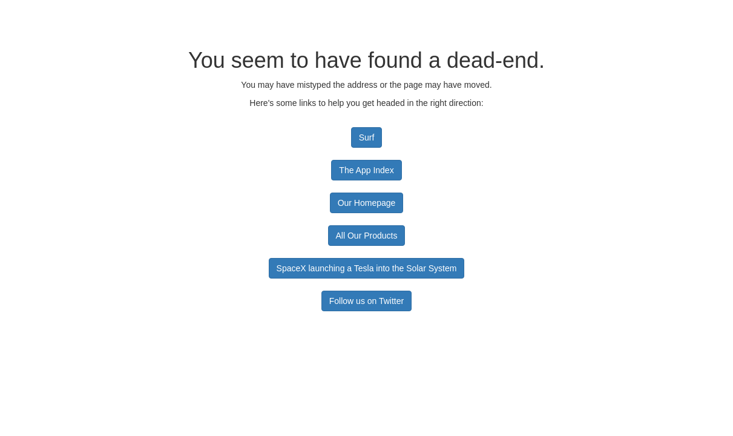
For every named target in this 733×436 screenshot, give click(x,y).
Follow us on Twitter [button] (366, 301)
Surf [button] (367, 137)
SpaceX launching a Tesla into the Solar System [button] (367, 268)
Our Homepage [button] (367, 203)
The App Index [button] (366, 170)
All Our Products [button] (367, 235)
